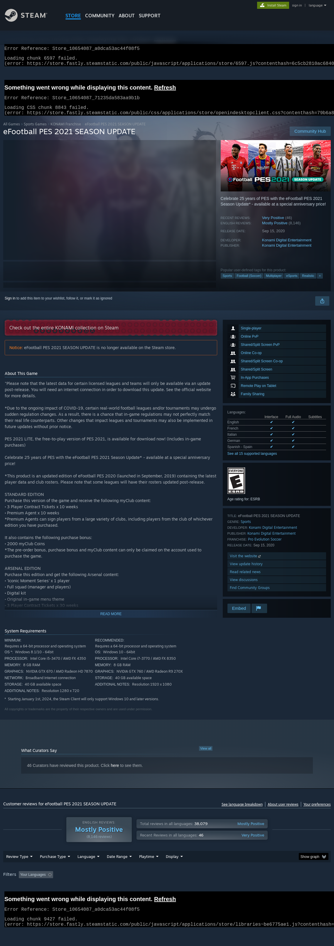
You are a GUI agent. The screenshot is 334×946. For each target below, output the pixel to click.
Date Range (117, 871)
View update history (246, 571)
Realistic (308, 283)
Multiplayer (273, 283)
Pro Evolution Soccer (264, 546)
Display (172, 871)
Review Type (17, 871)
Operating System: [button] (228, 890)
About (127, 15)
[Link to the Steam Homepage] (30, 20)
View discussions (244, 587)
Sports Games (35, 131)
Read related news (245, 579)
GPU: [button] (278, 890)
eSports (291, 283)
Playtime (146, 871)
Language (86, 871)
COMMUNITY (99, 15)
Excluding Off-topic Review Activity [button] (92, 890)
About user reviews (283, 811)
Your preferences (317, 811)
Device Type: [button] (304, 890)
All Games (11, 131)
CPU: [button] (259, 890)
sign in (297, 5)
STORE (73, 15)
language (316, 5)
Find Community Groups (250, 594)
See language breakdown (242, 811)
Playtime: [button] (137, 890)
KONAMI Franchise (65, 131)
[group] (166, 890)
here (115, 772)
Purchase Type (53, 871)
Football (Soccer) (249, 283)
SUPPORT (150, 15)
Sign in (10, 305)
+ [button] (320, 283)
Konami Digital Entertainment (286, 247)
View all (205, 755)
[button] (23, 889)
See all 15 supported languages (252, 461)
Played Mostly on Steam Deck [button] (179, 890)
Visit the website (246, 563)
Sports (227, 283)
